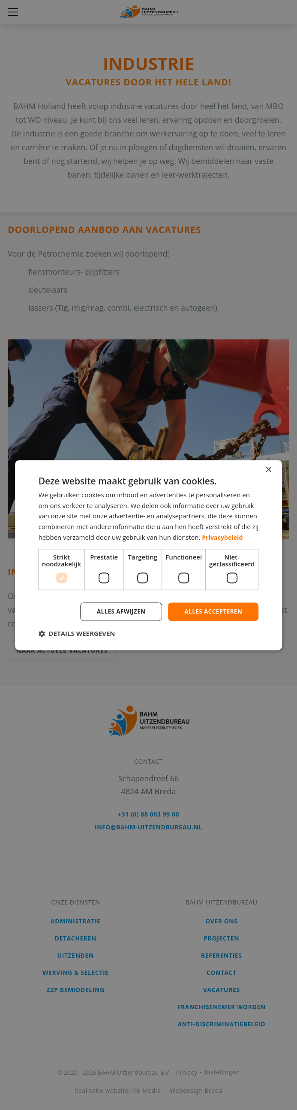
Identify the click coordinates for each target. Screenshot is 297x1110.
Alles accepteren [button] (213, 611)
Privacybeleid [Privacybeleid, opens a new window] (223, 536)
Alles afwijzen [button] (118, 611)
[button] (77, 634)
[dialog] (148, 555)
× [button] (268, 469)
